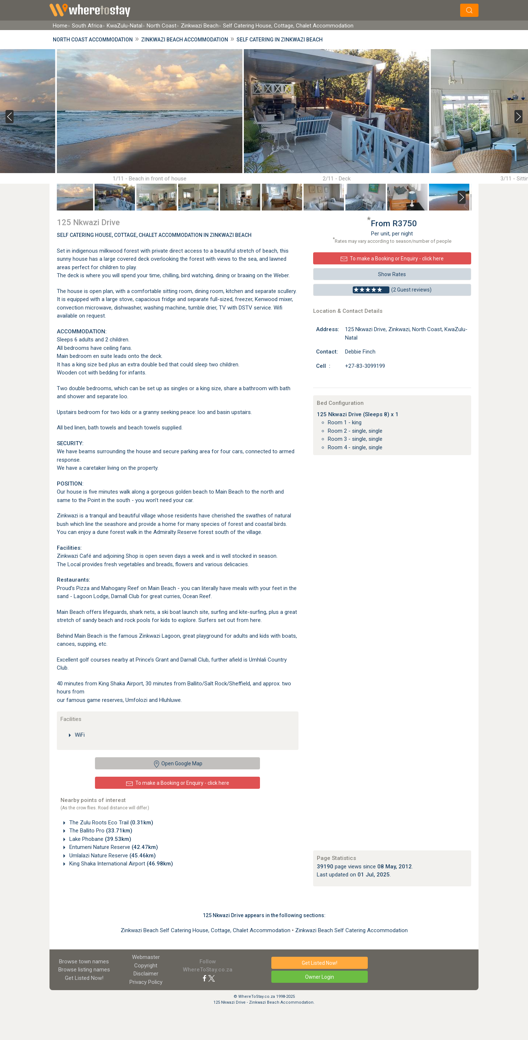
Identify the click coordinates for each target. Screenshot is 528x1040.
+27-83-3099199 (365, 366)
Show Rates (392, 274)
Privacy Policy (145, 982)
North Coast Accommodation (93, 40)
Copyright (145, 965)
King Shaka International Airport (120, 863)
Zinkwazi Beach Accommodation (184, 40)
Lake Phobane (99, 839)
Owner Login (319, 977)
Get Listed (84, 978)
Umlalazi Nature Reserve (112, 855)
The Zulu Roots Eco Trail (110, 822)
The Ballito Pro (100, 830)
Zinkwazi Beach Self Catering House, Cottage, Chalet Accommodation (206, 930)
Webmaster (146, 957)
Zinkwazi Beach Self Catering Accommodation (351, 930)
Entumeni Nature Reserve (113, 847)
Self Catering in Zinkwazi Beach (279, 40)
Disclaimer (145, 973)
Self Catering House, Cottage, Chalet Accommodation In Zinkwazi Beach (154, 235)
